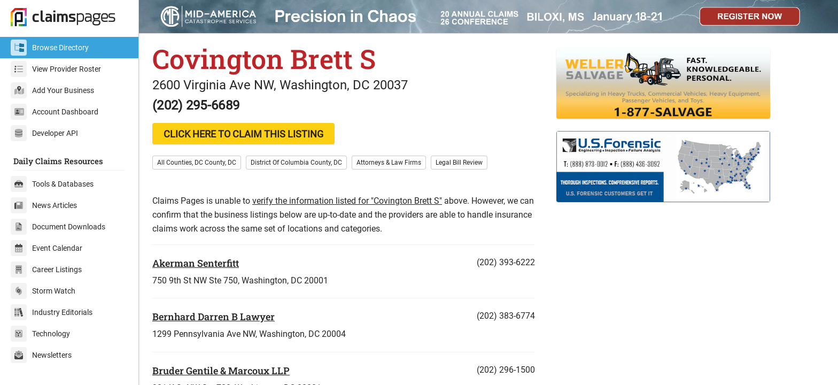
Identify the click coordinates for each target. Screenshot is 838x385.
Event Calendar (46, 248)
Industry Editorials (51, 312)
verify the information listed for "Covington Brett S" (347, 201)
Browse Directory (50, 48)
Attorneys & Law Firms (388, 162)
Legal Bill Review (459, 162)
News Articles (44, 205)
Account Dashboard (54, 112)
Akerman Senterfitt (195, 263)
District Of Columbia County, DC (296, 162)
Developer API (44, 133)
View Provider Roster (56, 69)
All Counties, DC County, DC (196, 162)
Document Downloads (58, 227)
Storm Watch (43, 291)
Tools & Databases (52, 184)
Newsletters (41, 355)
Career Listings (46, 269)
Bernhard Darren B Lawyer (213, 316)
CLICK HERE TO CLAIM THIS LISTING (243, 134)
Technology (40, 334)
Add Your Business (52, 90)
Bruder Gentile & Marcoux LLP (221, 370)
